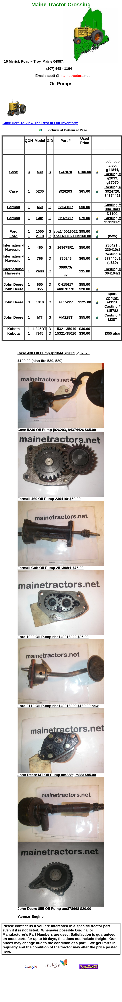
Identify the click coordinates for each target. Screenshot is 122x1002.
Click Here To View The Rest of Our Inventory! (40, 123)
